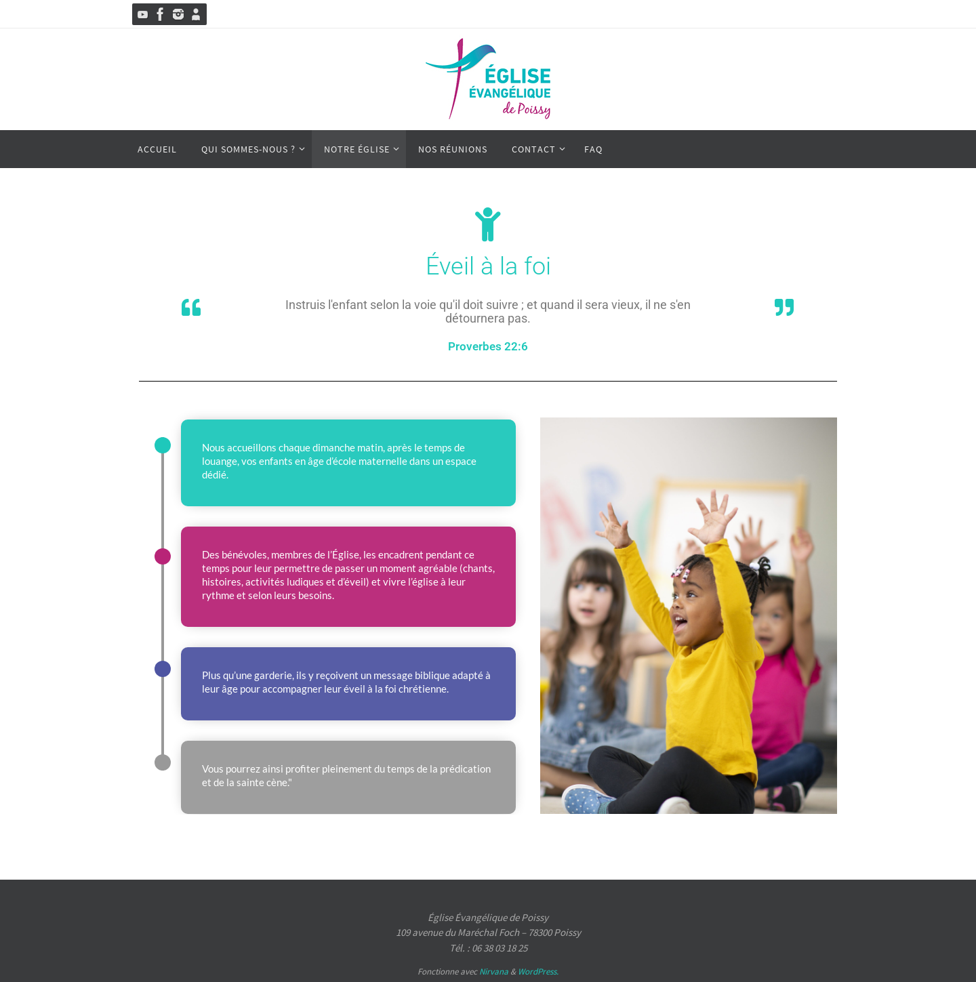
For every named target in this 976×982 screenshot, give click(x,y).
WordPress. (538, 971)
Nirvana (493, 971)
